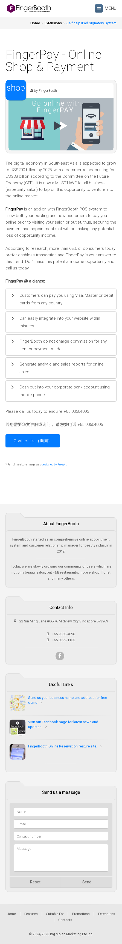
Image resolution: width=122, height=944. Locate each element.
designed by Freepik (54, 464)
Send (86, 882)
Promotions (81, 914)
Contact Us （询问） (33, 440)
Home (35, 23)
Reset (35, 882)
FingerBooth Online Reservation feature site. (62, 746)
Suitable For (55, 914)
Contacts (65, 920)
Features (31, 914)
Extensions (53, 23)
